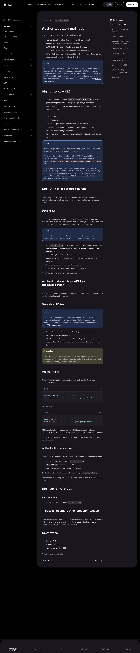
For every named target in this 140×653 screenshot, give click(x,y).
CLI (23, 5)
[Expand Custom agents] (31, 59)
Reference (8, 136)
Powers (30, 5)
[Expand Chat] (31, 48)
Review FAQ (51, 541)
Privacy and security (11, 130)
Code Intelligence (10, 112)
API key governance (55, 325)
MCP (6, 66)
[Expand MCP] (31, 65)
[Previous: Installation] (47, 561)
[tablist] (18, 20)
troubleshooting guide (85, 522)
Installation (9, 32)
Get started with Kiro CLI (56, 548)
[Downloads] (132, 4)
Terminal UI (8, 54)
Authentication (11, 36)
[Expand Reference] (31, 135)
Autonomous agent (44, 5)
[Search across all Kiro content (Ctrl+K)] (108, 4)
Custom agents (9, 60)
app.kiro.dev (59, 332)
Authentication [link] (62, 20)
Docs (79, 5)
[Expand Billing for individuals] (31, 118)
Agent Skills (8, 77)
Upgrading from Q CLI (12, 141)
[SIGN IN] (119, 4)
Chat (5, 48)
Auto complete (9, 106)
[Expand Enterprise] (31, 124)
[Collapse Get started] (31, 26)
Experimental (9, 95)
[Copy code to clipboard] (99, 389)
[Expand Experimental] (31, 94)
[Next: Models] (99, 561)
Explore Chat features (54, 544)
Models (6, 42)
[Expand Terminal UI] (31, 54)
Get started (8, 26)
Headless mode (10, 89)
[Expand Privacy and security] (31, 129)
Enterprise (59, 5)
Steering (7, 71)
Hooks (6, 100)
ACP (5, 83)
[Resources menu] (89, 5)
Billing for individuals (12, 118)
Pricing (70, 5)
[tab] (4, 20)
